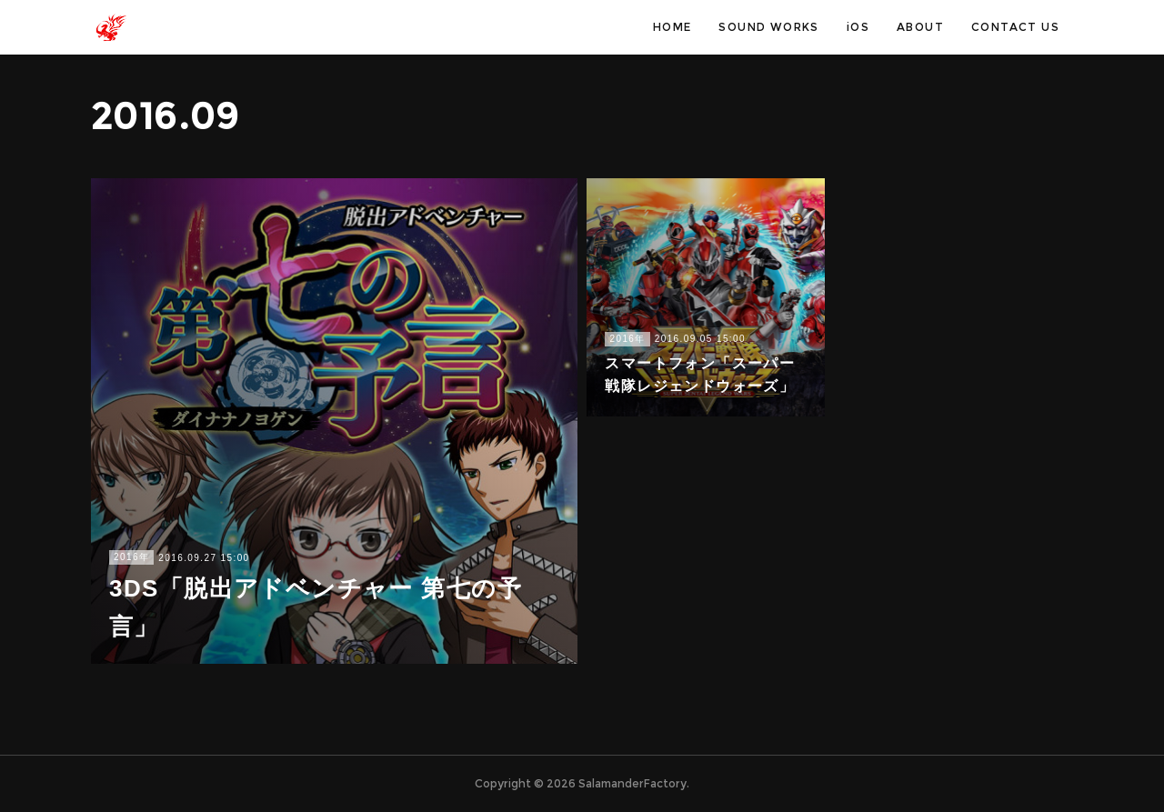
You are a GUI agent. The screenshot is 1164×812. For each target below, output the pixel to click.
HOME (672, 27)
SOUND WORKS (768, 27)
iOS (858, 27)
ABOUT (920, 27)
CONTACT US (1015, 27)
